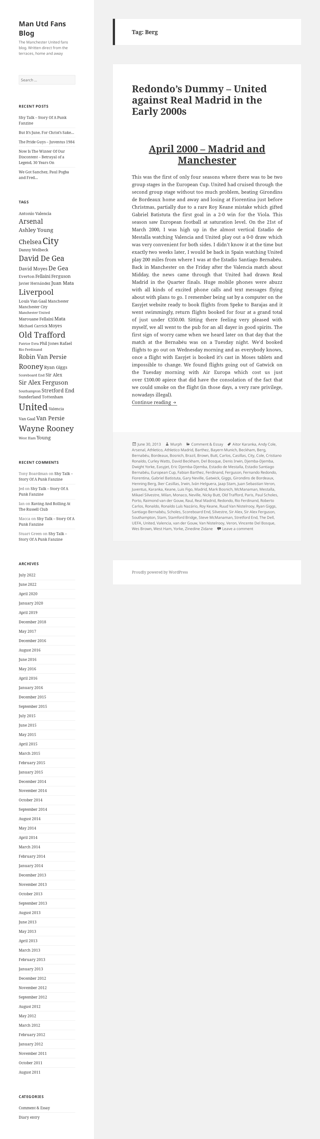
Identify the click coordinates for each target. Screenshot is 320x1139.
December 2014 (32, 781)
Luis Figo (185, 489)
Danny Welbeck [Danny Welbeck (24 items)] (33, 250)
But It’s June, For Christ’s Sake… (46, 132)
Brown (202, 455)
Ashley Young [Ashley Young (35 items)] (36, 229)
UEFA (136, 523)
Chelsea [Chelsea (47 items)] (30, 242)
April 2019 (28, 612)
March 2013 (29, 950)
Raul (189, 500)
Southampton (143, 517)
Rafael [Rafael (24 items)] (66, 343)
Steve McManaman (215, 517)
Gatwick (212, 478)
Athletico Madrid (178, 449)
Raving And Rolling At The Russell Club (44, 506)
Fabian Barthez (191, 472)
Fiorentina (140, 478)
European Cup (163, 472)
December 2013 (32, 875)
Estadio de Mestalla (226, 466)
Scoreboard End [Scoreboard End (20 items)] (32, 375)
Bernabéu (140, 455)
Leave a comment (237, 528)
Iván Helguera (204, 483)
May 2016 (27, 669)
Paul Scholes (266, 495)
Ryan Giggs (266, 506)
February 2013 (32, 959)
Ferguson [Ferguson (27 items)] (61, 276)
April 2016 (28, 678)
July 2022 (27, 575)
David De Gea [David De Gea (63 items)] (41, 258)
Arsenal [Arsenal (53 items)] (31, 221)
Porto (136, 500)
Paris (249, 495)
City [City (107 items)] (50, 241)
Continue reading (154, 402)
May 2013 (27, 931)
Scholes (174, 511)
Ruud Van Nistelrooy (236, 506)
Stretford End (246, 517)
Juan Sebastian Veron (256, 483)
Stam (161, 517)
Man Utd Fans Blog (42, 28)
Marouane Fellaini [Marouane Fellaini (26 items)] (36, 319)
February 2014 (32, 856)
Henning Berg (144, 483)
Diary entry (29, 1117)
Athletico (154, 449)
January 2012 (31, 1044)
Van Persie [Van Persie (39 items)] (50, 418)
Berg (261, 449)
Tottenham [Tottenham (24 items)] (52, 397)
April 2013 (28, 940)
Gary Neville (193, 478)
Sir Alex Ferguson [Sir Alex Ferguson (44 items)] (43, 382)
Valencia (164, 523)
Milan (166, 495)
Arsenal (138, 449)
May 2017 (27, 631)
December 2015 (32, 697)
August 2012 (30, 1006)
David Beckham (185, 461)
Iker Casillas (168, 483)
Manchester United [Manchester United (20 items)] (34, 312)
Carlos (225, 455)
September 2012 (33, 997)
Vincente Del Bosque (256, 523)
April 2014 (28, 837)
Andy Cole (267, 444)
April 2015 (28, 744)
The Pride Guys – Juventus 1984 (47, 142)
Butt (214, 455)
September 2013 (33, 903)
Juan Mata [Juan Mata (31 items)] (62, 283)
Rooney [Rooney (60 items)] (31, 366)
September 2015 (33, 706)
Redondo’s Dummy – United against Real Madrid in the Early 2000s (199, 100)
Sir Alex (235, 511)
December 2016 (32, 640)
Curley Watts (159, 461)
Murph (176, 444)
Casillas (239, 455)
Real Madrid (205, 500)
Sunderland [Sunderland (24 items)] (30, 397)
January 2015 (31, 772)
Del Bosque (211, 461)
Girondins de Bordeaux (253, 478)
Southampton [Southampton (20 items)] (30, 391)
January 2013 (31, 969)
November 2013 (33, 884)
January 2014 (31, 865)
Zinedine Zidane (199, 528)
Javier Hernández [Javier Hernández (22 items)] (34, 283)
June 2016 (28, 659)
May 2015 (27, 734)
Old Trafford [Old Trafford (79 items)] (42, 334)
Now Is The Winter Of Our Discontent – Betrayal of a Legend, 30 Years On (42, 157)
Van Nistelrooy (211, 523)
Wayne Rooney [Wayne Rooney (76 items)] (46, 428)
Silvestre (219, 511)
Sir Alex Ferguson (259, 511)
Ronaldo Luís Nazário (179, 506)
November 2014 (33, 790)
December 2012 (32, 978)
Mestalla (266, 489)
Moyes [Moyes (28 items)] (55, 326)
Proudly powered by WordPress (160, 572)
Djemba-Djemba (258, 461)
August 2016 (30, 650)
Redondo (225, 500)
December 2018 (32, 622)
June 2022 (28, 584)
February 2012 (32, 1034)
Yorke (178, 528)
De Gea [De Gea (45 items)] (58, 268)
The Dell (266, 517)
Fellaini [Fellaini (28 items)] (42, 276)
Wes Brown (142, 528)
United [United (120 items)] (33, 407)
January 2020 (31, 603)
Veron (231, 523)
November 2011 (33, 1053)
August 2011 (30, 1072)
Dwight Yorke (143, 466)
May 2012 (27, 1016)
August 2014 (30, 818)
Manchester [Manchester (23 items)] (58, 301)
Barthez (202, 449)
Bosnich (176, 455)
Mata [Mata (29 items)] (59, 318)
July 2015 (27, 715)
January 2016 (31, 687)
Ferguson (233, 472)
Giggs (226, 478)
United (149, 523)
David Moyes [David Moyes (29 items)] (33, 268)
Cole (260, 455)
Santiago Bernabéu (148, 511)
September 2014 (33, 809)
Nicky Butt (211, 495)
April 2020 (28, 593)
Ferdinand (214, 472)
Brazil (190, 455)
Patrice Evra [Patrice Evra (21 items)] (29, 343)
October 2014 (30, 800)
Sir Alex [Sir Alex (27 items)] (54, 375)
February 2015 (32, 762)
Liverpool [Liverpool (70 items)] (36, 292)
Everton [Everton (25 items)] (26, 276)
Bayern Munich (224, 449)
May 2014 (27, 828)
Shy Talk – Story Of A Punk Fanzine (46, 476)
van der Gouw (185, 523)
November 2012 (33, 987)
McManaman (246, 489)
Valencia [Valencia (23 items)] (56, 408)
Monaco (180, 495)
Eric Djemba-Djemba (189, 466)
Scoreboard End (196, 511)
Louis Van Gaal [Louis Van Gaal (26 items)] (33, 301)
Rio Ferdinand (246, 500)
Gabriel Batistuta (166, 478)
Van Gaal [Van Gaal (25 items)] (27, 418)
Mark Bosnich (220, 489)
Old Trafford (232, 495)
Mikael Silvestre (145, 495)
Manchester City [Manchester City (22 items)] (33, 306)
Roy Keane (208, 506)
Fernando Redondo (259, 472)
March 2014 (29, 847)
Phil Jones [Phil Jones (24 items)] (49, 343)
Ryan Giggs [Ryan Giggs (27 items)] (55, 367)
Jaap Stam (227, 483)
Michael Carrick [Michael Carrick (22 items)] (33, 326)
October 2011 (30, 1062)
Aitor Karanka (244, 444)
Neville (195, 495)
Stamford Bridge (182, 517)
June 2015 (28, 725)
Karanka (155, 489)
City (251, 455)
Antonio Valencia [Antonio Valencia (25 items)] (35, 213)
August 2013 (30, 912)
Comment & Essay (34, 1108)
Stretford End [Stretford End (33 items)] (58, 390)
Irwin (185, 483)
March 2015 (29, 753)
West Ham (162, 528)
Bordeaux (159, 455)
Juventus (139, 489)
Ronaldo (152, 506)
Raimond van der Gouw (163, 500)
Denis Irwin (232, 461)
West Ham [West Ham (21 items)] (27, 438)
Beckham (247, 449)
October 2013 (30, 893)
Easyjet (163, 466)
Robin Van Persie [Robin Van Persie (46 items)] (43, 356)
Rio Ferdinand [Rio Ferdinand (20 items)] (30, 349)
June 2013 (28, 922)
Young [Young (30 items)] (44, 437)
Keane (170, 489)
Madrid (200, 489)
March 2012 (29, 1025)
